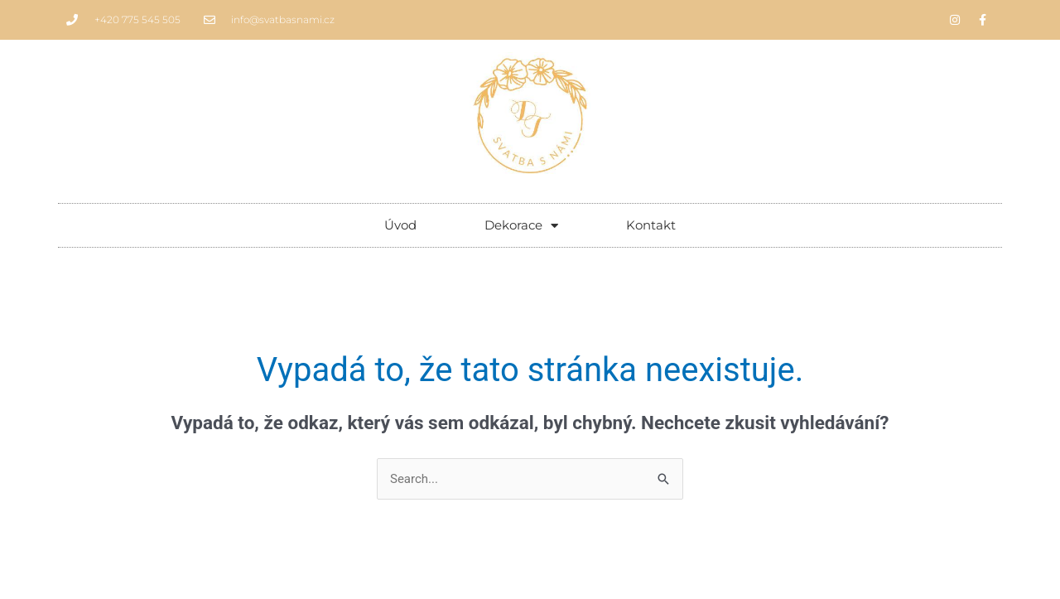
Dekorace (521, 225)
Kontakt (651, 225)
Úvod (400, 225)
